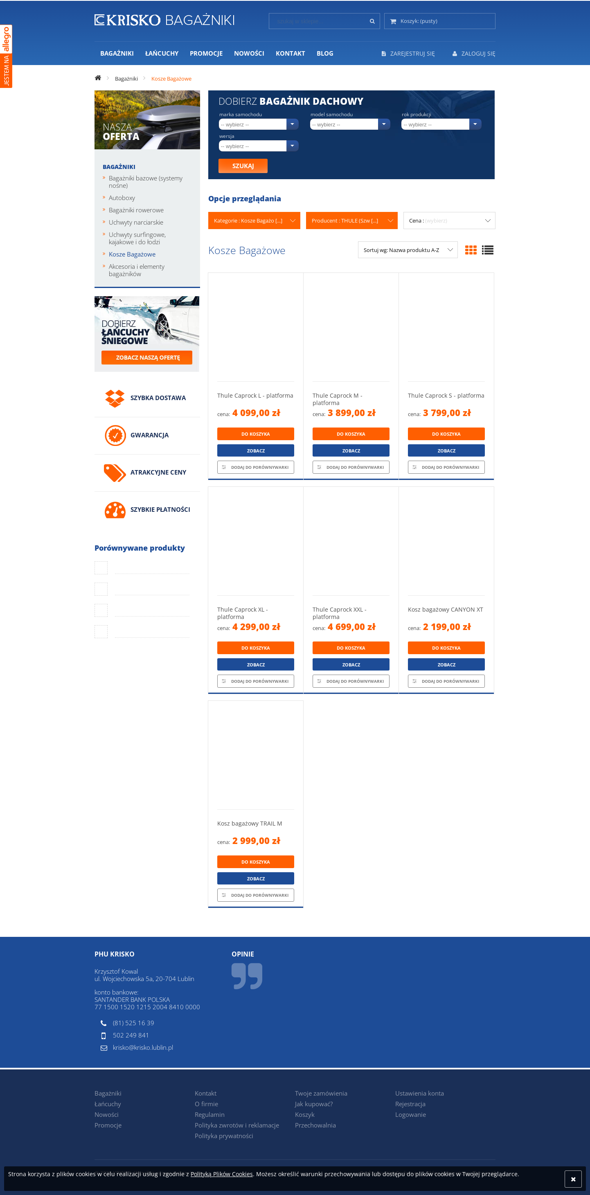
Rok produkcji (416, 114)
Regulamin (210, 1114)
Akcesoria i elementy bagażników (136, 270)
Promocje (108, 1125)
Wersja (226, 136)
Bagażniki (119, 167)
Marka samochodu (240, 114)
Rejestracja (410, 1104)
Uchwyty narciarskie (136, 222)
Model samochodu (332, 114)
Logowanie (410, 1114)
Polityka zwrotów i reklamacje (237, 1125)
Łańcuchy (108, 1104)
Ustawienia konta (419, 1093)
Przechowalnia (315, 1125)
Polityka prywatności (224, 1136)
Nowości (107, 1114)
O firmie (206, 1104)
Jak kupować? (314, 1104)
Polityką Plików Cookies (222, 1174)
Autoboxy (122, 198)
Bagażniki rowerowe (136, 210)
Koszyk (305, 1114)
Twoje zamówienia (321, 1093)
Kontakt (205, 1093)
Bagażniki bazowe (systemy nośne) (145, 181)
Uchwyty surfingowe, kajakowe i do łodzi (137, 238)
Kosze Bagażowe (132, 254)
